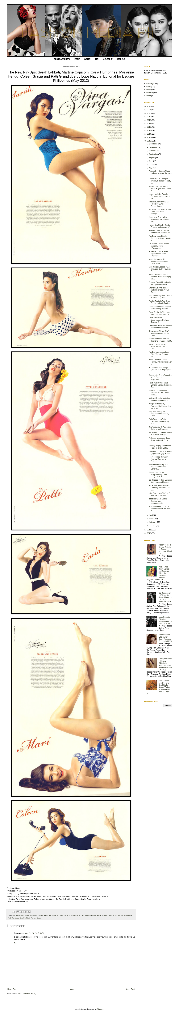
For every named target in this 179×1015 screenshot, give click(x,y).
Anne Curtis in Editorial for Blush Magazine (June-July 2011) (165, 638)
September (153, 154)
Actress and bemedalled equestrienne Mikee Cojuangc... (158, 253)
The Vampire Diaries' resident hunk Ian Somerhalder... (160, 326)
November (153, 147)
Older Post (130, 989)
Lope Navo (85, 915)
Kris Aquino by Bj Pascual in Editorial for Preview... (160, 428)
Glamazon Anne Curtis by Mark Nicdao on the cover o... (160, 509)
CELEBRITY (108, 59)
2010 (149, 533)
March (152, 519)
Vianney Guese (36, 918)
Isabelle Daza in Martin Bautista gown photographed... (158, 501)
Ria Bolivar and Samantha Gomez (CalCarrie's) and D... (159, 488)
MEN (97, 59)
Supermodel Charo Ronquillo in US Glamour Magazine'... (160, 377)
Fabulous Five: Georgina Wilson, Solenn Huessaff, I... (160, 181)
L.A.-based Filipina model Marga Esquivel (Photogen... (159, 246)
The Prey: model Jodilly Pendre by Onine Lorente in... (160, 238)
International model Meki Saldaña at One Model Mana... (158, 393)
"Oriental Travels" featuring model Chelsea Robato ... (160, 399)
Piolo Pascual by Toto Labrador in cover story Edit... (159, 421)
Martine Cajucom (108, 915)
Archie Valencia (18, 915)
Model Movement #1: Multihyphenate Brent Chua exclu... (158, 261)
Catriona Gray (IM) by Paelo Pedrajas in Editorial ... (160, 283)
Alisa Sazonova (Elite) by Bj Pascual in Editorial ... (159, 494)
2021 (149, 110)
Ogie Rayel (128, 915)
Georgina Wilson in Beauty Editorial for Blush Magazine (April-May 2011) (165, 663)
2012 (149, 141)
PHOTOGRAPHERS (62, 59)
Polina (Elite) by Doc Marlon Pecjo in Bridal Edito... (160, 447)
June (151, 165)
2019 (149, 117)
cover (148, 90)
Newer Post (12, 989)
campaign (150, 83)
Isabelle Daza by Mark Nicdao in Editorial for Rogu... (160, 433)
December (153, 144)
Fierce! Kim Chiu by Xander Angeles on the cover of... (160, 226)
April (151, 515)
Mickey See (119, 915)
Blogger (100, 1009)
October (152, 151)
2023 (149, 106)
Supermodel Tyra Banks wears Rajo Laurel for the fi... (160, 188)
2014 (149, 134)
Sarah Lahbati (25, 918)
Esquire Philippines (56, 915)
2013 (149, 137)
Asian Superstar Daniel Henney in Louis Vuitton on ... (160, 362)
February (153, 522)
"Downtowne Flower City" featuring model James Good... (159, 333)
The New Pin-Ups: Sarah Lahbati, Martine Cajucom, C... (160, 385)
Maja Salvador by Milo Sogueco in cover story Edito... (159, 413)
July (151, 161)
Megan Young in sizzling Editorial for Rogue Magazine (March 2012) (165, 549)
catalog (149, 86)
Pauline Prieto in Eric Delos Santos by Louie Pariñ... (159, 302)
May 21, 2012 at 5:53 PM (34, 933)
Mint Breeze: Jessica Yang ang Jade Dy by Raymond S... (160, 269)
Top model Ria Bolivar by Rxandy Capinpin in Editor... (158, 459)
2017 (149, 124)
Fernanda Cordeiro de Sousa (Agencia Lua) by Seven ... (160, 452)
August (152, 158)
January (152, 526)
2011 (149, 530)
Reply (16, 943)
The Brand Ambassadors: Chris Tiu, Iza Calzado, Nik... (159, 354)
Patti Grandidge (13, 918)
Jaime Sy (67, 915)
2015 (149, 131)
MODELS (121, 59)
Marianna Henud (95, 915)
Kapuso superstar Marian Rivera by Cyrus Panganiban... (158, 204)
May (151, 168)
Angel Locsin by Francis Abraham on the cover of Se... (159, 196)
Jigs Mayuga (75, 915)
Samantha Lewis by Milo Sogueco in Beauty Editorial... (158, 467)
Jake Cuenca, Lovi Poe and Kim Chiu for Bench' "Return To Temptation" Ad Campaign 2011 (158, 687)
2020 (149, 113)
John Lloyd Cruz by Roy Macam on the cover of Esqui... (159, 219)
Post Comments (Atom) (26, 993)
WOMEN (87, 59)
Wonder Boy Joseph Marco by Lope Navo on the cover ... (160, 173)
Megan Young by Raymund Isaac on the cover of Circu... (159, 346)
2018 (149, 120)
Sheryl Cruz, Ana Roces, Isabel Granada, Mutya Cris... (159, 290)
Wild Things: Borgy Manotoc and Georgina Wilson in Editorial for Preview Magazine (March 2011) (158, 573)
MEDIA (77, 59)
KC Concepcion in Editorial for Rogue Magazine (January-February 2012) (165, 597)
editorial (149, 92)
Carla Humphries (31, 915)
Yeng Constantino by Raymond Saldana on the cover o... (160, 406)
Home (71, 989)
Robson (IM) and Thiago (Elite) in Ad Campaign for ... (160, 370)
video (148, 96)
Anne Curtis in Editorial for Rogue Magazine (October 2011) (165, 620)
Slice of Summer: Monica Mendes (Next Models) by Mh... (160, 277)
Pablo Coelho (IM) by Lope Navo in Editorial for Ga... (160, 313)
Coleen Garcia (43, 915)
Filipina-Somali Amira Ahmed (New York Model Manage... (160, 211)
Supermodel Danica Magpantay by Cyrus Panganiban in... (158, 474)
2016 (149, 127)
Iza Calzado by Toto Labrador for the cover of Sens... (160, 481)
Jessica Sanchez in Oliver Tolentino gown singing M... (160, 340)
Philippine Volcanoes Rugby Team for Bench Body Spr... (160, 440)
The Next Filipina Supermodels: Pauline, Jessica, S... (159, 320)
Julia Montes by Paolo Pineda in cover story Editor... (160, 297)
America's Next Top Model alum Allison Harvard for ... (160, 231)
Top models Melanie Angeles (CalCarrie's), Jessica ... (160, 308)
